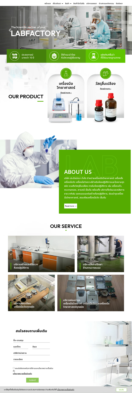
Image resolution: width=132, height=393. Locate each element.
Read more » (66, 92)
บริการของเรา (91, 3)
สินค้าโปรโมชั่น (78, 3)
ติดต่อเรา (119, 3)
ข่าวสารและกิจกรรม (106, 3)
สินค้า (68, 3)
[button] (10, 30)
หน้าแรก (48, 3)
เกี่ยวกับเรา (58, 3)
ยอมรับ (121, 389)
